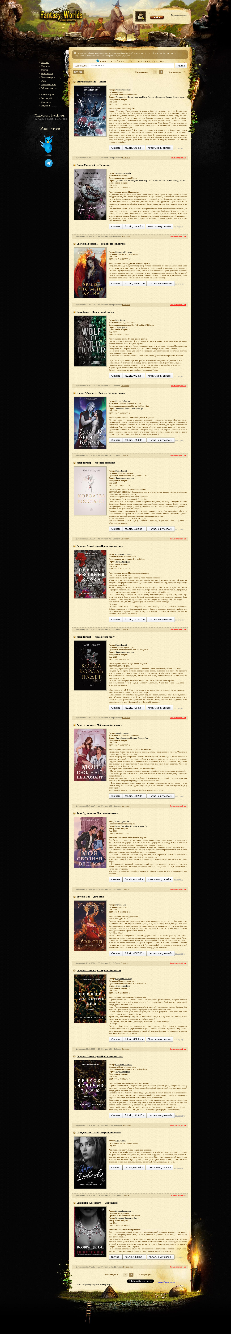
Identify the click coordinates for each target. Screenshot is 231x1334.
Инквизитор (128, 1267)
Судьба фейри (121, 327)
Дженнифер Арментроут (125, 1211)
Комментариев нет (178, 158)
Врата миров (47, 94)
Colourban (126, 158)
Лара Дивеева (120, 1141)
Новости (45, 66)
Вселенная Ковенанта (124, 1218)
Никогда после (178, 97)
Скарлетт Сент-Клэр (123, 554)
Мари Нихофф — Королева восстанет (96, 463)
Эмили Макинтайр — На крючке (94, 165)
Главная (45, 62)
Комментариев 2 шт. (178, 305)
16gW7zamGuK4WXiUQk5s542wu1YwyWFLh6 (50, 119)
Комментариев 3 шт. (178, 539)
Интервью (46, 102)
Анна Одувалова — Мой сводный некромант (99, 725)
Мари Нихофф (121, 471)
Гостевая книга (48, 84)
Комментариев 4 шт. (178, 1267)
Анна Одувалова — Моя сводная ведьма (97, 813)
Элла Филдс (120, 320)
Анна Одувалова (122, 733)
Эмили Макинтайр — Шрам (91, 82)
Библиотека (47, 73)
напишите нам (93, 56)
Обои (43, 81)
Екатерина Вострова (123, 252)
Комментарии (48, 77)
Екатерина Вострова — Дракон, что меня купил (101, 244)
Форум (44, 70)
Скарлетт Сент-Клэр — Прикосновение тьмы (100, 1056)
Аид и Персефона (123, 561)
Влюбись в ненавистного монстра (129, 408)
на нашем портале (179, 16)
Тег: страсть (81, 65)
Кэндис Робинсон (122, 401)
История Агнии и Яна (139, 738)
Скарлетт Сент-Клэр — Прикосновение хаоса (100, 546)
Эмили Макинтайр (123, 90)
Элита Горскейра (122, 738)
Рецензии (46, 105)
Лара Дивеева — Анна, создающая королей (99, 1132)
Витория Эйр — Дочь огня (90, 897)
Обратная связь (48, 88)
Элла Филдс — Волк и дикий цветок (95, 312)
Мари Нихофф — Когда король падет (96, 637)
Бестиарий (46, 98)
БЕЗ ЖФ (78, 72)
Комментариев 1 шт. (178, 236)
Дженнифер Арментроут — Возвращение (97, 1203)
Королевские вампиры (125, 478)
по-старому (178, 148)
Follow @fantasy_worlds (166, 1282)
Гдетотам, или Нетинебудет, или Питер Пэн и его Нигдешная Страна (143, 97)
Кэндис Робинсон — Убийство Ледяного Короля (101, 393)
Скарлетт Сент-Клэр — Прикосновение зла (99, 970)
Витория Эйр (120, 905)
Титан (136, 1218)
